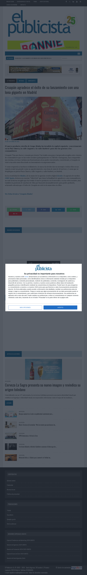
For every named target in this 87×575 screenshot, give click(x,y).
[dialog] (43, 287)
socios (26, 276)
